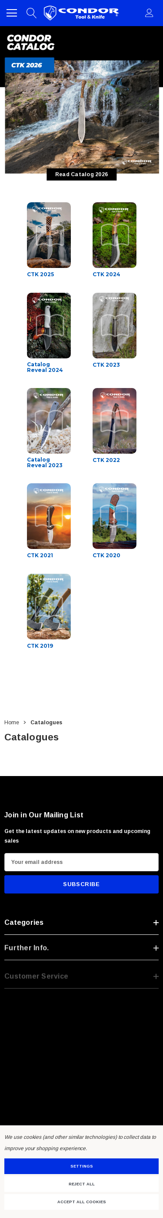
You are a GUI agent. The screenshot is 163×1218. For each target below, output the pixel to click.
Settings (81, 1166)
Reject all (82, 1184)
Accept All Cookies (81, 1202)
